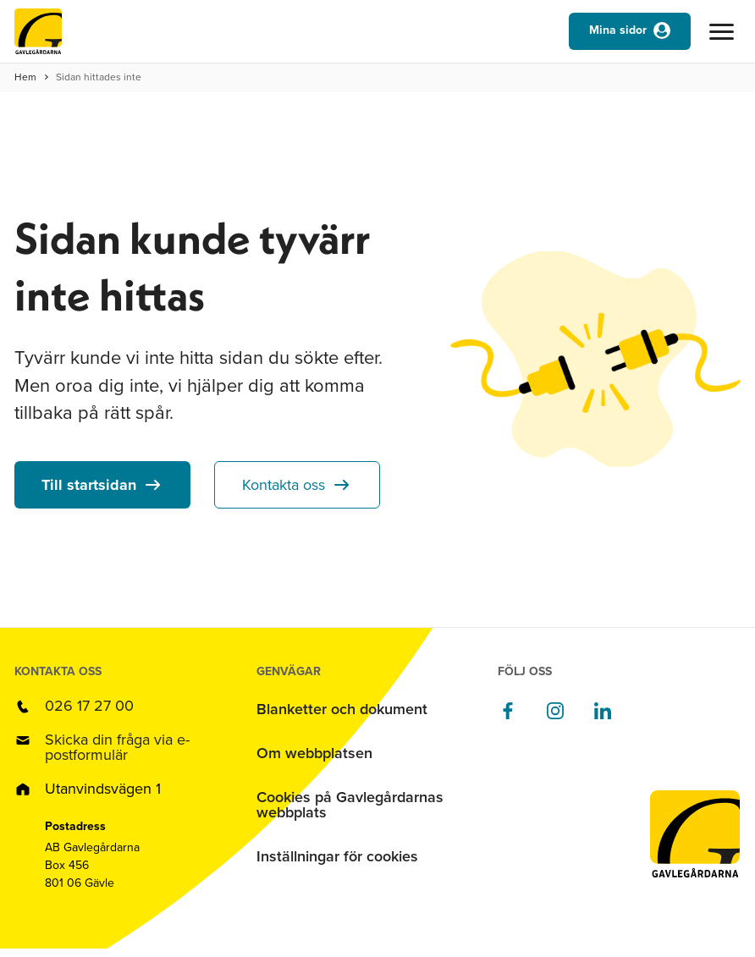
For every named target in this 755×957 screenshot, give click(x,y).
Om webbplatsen (314, 753)
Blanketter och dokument (341, 709)
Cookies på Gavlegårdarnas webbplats (350, 804)
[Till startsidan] (38, 35)
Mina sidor (618, 30)
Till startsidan (88, 485)
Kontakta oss (283, 485)
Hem (25, 77)
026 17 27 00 (89, 706)
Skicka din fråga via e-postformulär (117, 747)
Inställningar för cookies (337, 856)
